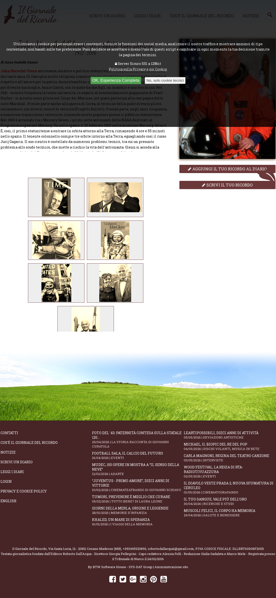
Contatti (9, 433)
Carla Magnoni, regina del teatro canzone (229, 457)
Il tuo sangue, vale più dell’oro (229, 501)
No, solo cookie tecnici (165, 80)
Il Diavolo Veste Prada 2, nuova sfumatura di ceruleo (229, 487)
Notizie (8, 452)
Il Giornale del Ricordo (29, 548)
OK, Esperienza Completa (115, 80)
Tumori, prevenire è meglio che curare (138, 498)
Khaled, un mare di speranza (138, 521)
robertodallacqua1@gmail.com (171, 548)
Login (6, 481)
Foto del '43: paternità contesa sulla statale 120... (138, 439)
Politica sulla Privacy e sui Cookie (138, 69)
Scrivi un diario (16, 462)
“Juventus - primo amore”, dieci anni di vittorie (138, 485)
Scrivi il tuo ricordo (227, 184)
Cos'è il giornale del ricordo (29, 442)
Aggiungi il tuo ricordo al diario (227, 168)
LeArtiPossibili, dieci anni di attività (229, 435)
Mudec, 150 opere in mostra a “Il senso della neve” (138, 469)
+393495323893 (134, 548)
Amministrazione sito (171, 567)
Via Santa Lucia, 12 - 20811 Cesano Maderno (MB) (84, 548)
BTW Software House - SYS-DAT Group (122, 567)
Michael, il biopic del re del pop (229, 446)
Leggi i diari (12, 471)
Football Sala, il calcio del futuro (138, 455)
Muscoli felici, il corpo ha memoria (229, 512)
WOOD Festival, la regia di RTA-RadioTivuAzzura (229, 471)
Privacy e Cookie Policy (23, 491)
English (8, 501)
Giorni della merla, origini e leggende (138, 510)
